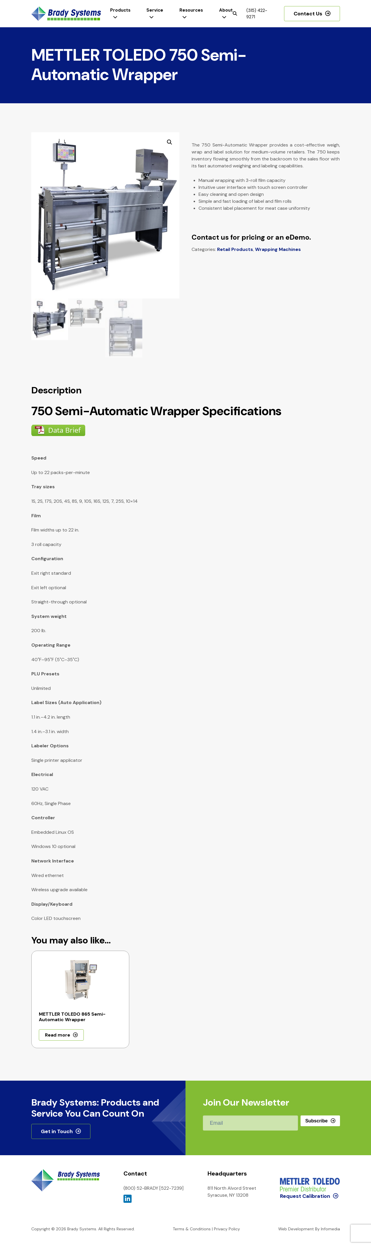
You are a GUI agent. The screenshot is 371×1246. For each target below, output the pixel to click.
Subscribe (316, 1120)
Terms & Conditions (192, 1228)
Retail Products (235, 249)
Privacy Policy (227, 1228)
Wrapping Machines (278, 249)
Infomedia (330, 1228)
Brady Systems (66, 13)
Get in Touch (57, 1131)
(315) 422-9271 (256, 14)
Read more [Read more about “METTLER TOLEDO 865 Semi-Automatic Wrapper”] (57, 1035)
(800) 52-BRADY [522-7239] (153, 1188)
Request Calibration (305, 1171)
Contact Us (308, 13)
